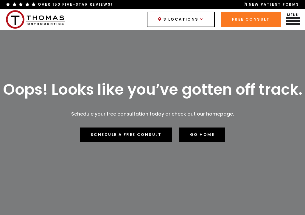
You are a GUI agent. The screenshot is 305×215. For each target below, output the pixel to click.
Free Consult (251, 19)
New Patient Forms (271, 4)
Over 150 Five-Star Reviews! (59, 4)
